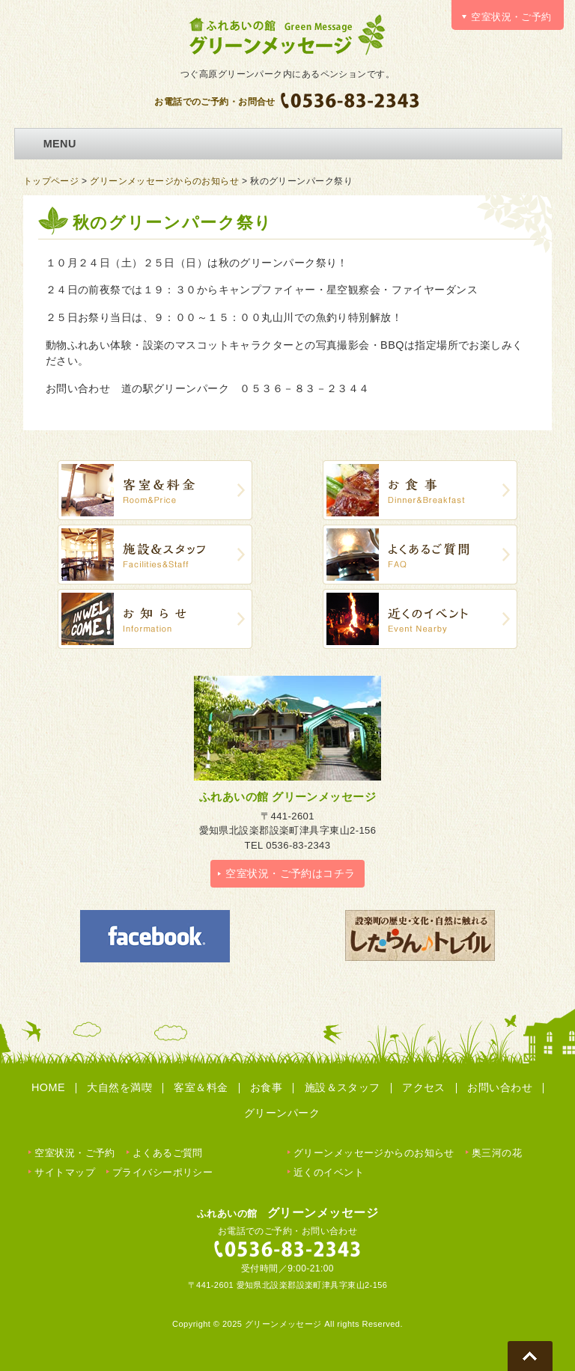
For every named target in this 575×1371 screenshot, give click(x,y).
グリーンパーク (282, 1113)
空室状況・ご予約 (74, 1152)
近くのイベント (328, 1172)
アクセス (423, 1087)
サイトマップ (64, 1172)
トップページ (51, 181)
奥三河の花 (497, 1152)
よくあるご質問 (168, 1152)
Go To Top (530, 1356)
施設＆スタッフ (342, 1087)
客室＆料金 (201, 1087)
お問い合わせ (499, 1087)
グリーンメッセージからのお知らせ (164, 181)
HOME (48, 1087)
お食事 (266, 1087)
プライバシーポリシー (162, 1172)
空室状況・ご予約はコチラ (290, 873)
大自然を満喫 (119, 1087)
